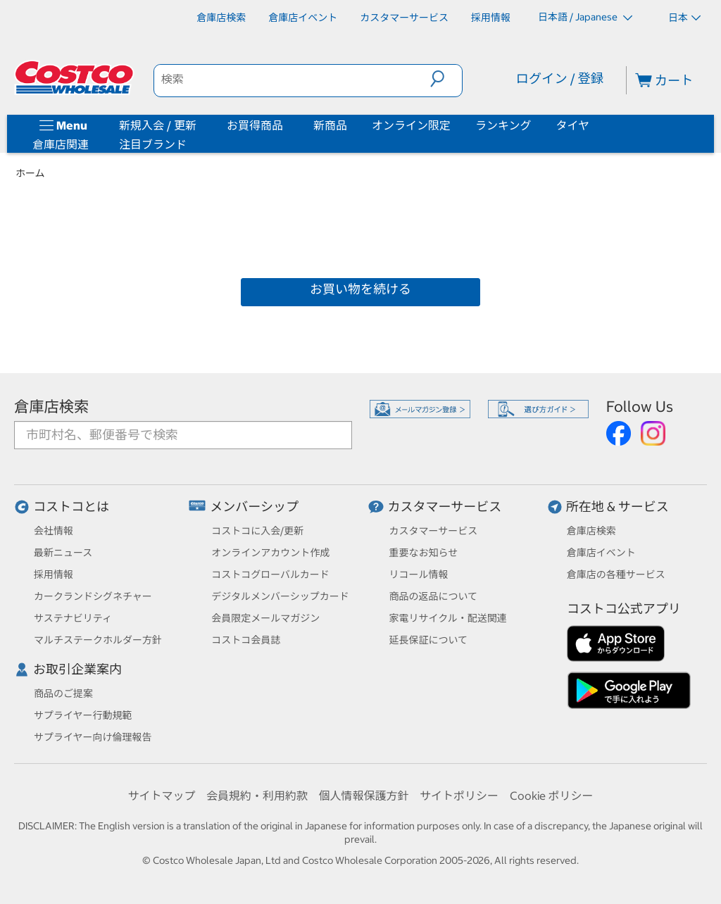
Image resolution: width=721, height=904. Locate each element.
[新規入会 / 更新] (199, 125)
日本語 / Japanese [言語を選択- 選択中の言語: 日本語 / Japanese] (585, 17)
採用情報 (53, 574)
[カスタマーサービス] (404, 18)
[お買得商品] (286, 125)
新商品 (330, 125)
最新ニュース (63, 552)
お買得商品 (255, 125)
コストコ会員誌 (245, 640)
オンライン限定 (411, 125)
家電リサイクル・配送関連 (448, 618)
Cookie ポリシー (552, 796)
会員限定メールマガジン (265, 618)
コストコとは (71, 506)
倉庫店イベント (601, 552)
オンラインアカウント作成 (270, 552)
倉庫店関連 (60, 144)
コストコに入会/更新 (257, 531)
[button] (446, 79)
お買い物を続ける (360, 289)
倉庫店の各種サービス (616, 574)
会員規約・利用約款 (257, 796)
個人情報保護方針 (363, 796)
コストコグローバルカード (270, 574)
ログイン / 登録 (559, 78)
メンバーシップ (254, 506)
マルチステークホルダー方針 (98, 640)
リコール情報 (419, 574)
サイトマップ (161, 796)
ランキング (503, 125)
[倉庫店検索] (221, 18)
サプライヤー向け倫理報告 (93, 737)
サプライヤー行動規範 (83, 715)
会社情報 (53, 531)
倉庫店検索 (51, 406)
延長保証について (428, 640)
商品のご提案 (63, 693)
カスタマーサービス (445, 506)
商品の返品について (433, 596)
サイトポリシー (459, 796)
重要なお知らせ (423, 552)
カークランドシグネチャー (93, 596)
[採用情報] (490, 18)
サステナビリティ (73, 618)
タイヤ (573, 125)
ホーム (30, 173)
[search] (292, 79)
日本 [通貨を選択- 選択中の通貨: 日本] (684, 17)
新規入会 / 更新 (157, 125)
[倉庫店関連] (91, 144)
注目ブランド (153, 144)
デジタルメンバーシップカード (280, 596)
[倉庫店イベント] (302, 18)
